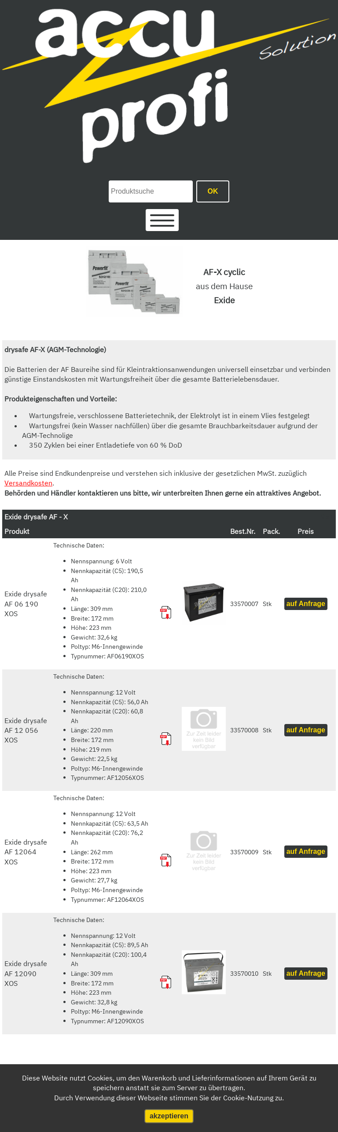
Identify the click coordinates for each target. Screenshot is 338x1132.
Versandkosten (28, 482)
